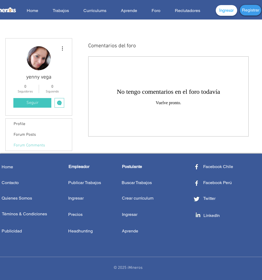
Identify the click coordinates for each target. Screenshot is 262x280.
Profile (19, 124)
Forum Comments (29, 145)
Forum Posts (25, 134)
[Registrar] (250, 10)
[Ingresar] (226, 10)
